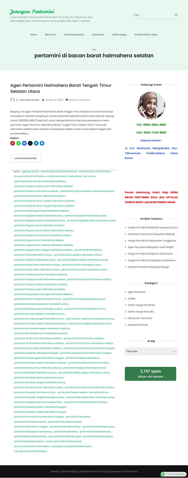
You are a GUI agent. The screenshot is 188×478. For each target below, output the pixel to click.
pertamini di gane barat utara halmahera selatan (42, 235)
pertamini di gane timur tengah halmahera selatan (43, 250)
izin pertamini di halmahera (29, 176)
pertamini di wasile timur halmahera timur (90, 397)
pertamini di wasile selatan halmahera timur (82, 392)
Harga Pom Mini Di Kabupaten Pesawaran (152, 260)
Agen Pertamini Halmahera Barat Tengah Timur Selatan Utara (62, 88)
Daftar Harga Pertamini (141, 305)
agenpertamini (30, 171)
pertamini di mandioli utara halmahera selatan (41, 333)
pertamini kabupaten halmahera (33, 432)
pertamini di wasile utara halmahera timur (38, 402)
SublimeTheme (89, 471)
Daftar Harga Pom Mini (141, 311)
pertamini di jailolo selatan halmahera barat (82, 260)
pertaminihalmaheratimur (98, 436)
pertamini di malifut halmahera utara (90, 324)
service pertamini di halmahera (32, 446)
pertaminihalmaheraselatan (30, 436)
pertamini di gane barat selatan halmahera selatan (43, 230)
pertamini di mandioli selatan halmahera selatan (42, 328)
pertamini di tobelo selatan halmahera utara (84, 373)
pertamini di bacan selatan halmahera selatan (87, 191)
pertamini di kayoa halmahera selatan (89, 279)
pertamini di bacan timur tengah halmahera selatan (44, 206)
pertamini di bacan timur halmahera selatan (39, 196)
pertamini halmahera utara (98, 427)
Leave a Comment (79, 100)
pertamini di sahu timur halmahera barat (37, 368)
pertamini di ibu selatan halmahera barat (78, 255)
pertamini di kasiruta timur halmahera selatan (40, 275)
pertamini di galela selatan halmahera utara (39, 221)
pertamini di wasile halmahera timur (35, 392)
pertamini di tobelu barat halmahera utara (38, 378)
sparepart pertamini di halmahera (72, 446)
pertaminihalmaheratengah (65, 436)
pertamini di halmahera (88, 250)
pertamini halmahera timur (65, 427)
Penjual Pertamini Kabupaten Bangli (148, 266)
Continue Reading (25, 158)
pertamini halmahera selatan (65, 422)
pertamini (89, 176)
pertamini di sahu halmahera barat (88, 363)
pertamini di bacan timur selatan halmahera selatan (44, 201)
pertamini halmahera (78, 417)
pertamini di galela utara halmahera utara (91, 221)
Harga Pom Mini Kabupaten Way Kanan (150, 253)
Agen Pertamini (137, 292)
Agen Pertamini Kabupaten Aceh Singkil (150, 247)
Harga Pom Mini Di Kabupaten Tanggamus (152, 240)
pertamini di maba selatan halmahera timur (39, 314)
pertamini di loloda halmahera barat (84, 299)
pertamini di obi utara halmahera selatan (37, 348)
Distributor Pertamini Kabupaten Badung (151, 234)
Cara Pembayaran (74, 34)
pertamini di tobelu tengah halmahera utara (39, 382)
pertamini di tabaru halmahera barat (84, 368)
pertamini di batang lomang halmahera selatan (41, 211)
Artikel (131, 298)
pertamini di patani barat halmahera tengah (89, 348)
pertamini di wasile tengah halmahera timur (39, 397)
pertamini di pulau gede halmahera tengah (38, 358)
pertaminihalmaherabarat (95, 432)
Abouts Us (50, 34)
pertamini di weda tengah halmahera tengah (40, 412)
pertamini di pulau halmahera (82, 358)
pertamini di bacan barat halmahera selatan (40, 181)
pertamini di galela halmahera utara (85, 216)
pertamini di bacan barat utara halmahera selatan (43, 186)
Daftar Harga (119, 34)
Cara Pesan (98, 34)
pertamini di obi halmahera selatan (84, 338)
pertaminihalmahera (66, 432)
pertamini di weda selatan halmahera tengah (40, 407)
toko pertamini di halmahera (30, 451)
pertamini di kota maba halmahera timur (37, 299)
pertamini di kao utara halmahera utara (84, 270)
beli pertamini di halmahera (95, 171)
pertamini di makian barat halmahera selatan (40, 324)
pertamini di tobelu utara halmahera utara (89, 387)
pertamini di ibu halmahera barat (33, 255)
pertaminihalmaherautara (29, 441)
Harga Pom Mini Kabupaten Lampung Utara (153, 227)
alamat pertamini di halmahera (59, 171)
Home (33, 34)
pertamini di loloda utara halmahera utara (38, 309)
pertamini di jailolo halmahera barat (34, 260)
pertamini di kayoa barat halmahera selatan (39, 279)
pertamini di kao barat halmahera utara (37, 265)
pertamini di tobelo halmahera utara (35, 373)
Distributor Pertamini (140, 318)
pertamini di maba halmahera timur (85, 309)
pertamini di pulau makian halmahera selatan (40, 363)
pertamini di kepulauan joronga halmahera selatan (43, 294)
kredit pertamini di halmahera (64, 176)
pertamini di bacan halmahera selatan (36, 191)
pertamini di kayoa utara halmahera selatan (39, 289)
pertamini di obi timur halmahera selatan (89, 343)
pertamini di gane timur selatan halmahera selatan (43, 245)
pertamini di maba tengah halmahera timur (39, 319)
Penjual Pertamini (138, 324)
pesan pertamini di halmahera (63, 441)
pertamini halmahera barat (30, 422)
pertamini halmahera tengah (31, 427)
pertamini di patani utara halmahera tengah (85, 353)
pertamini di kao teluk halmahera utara (36, 270)
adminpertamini (29, 100)
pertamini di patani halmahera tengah (36, 353)
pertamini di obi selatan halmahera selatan (39, 343)
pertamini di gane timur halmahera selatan (39, 240)
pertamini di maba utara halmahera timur (90, 319)
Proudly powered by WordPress (118, 471)
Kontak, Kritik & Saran (146, 34)
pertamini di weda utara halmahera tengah (39, 417)
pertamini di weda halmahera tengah (85, 402)
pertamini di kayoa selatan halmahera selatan (40, 284)
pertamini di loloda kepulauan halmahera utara (41, 304)
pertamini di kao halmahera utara (81, 265)
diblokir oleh (150, 373)
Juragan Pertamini (33, 11)
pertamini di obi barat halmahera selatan (38, 338)
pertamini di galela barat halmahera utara (38, 216)
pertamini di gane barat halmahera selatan (39, 225)
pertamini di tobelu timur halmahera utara (38, 387)
